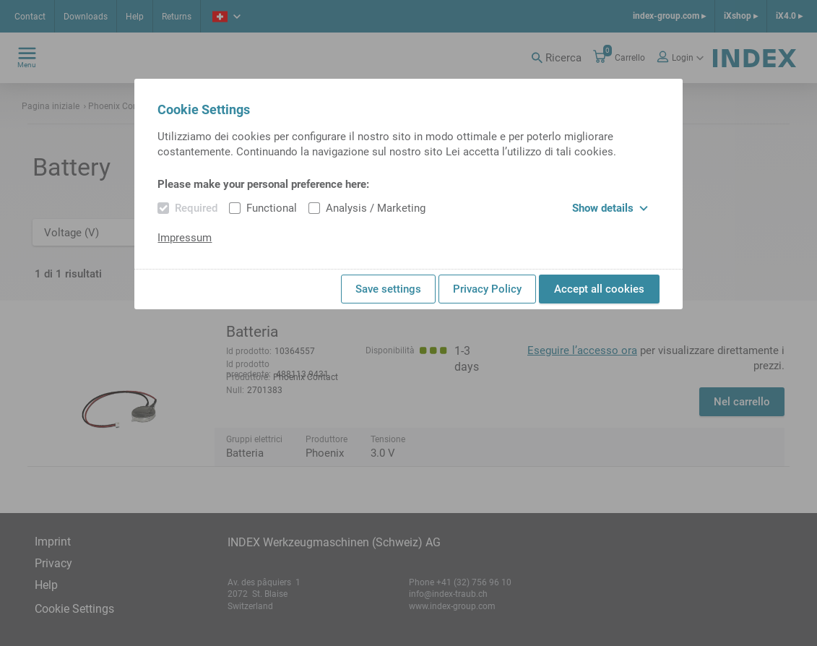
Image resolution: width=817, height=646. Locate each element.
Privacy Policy (487, 289)
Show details (610, 208)
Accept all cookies (599, 289)
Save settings (388, 289)
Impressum (184, 237)
